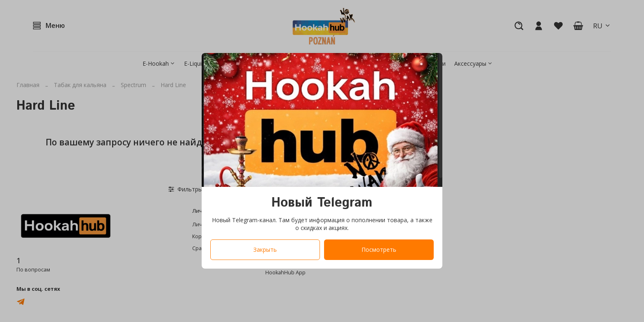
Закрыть (265, 250)
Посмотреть (378, 250)
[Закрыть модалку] (430, 66)
